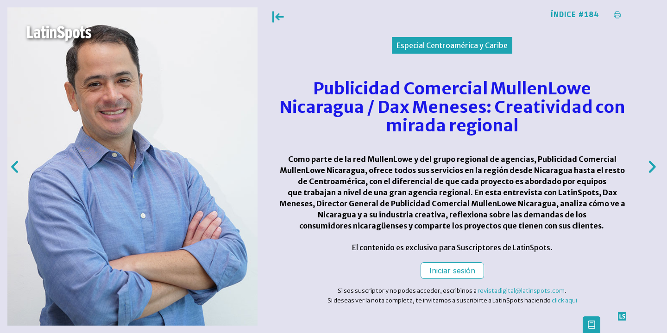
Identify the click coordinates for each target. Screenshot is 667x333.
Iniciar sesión (452, 270)
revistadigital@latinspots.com (521, 291)
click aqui (564, 300)
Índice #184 (575, 14)
